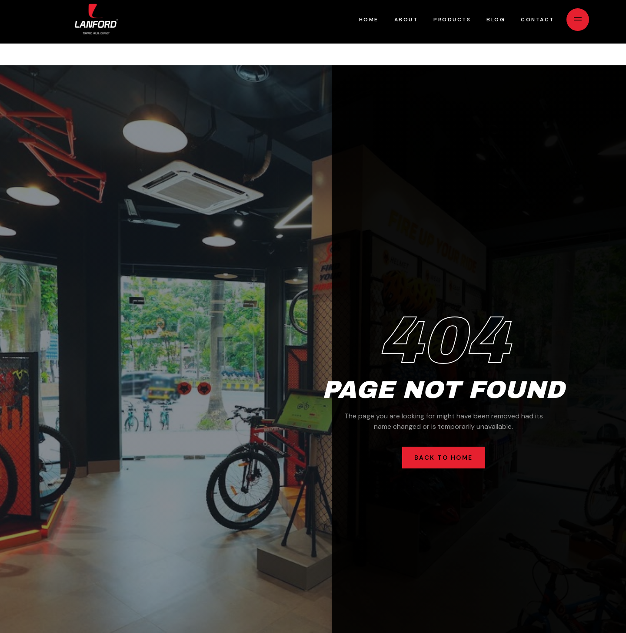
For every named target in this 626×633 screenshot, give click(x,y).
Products (452, 19)
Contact (537, 19)
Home (369, 19)
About (406, 19)
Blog (495, 19)
